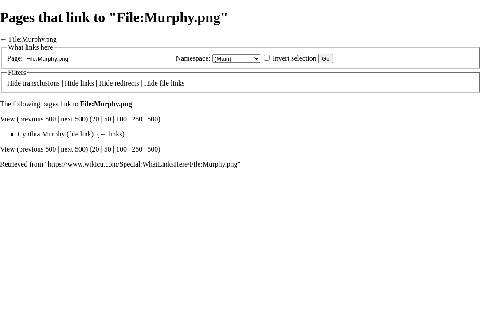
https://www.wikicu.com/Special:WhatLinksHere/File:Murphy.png (143, 164)
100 (121, 119)
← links (110, 134)
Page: (15, 58)
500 (152, 119)
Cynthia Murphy (41, 134)
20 (95, 119)
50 (107, 119)
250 (137, 119)
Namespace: (193, 58)
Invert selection (295, 58)
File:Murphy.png (33, 39)
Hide (14, 83)
